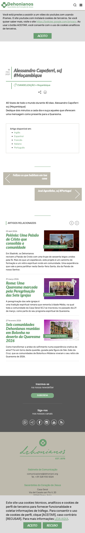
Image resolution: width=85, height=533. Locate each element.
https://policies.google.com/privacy (56, 21)
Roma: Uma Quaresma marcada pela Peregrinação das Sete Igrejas (21, 289)
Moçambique (43, 85)
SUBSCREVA (42, 395)
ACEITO (43, 36)
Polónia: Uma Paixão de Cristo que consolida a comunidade (22, 241)
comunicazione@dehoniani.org (42, 474)
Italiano (18, 144)
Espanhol (19, 136)
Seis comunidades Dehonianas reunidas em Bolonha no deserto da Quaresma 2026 (23, 332)
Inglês (17, 132)
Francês (18, 140)
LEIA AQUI (61, 519)
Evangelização (26, 85)
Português (19, 147)
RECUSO (52, 525)
